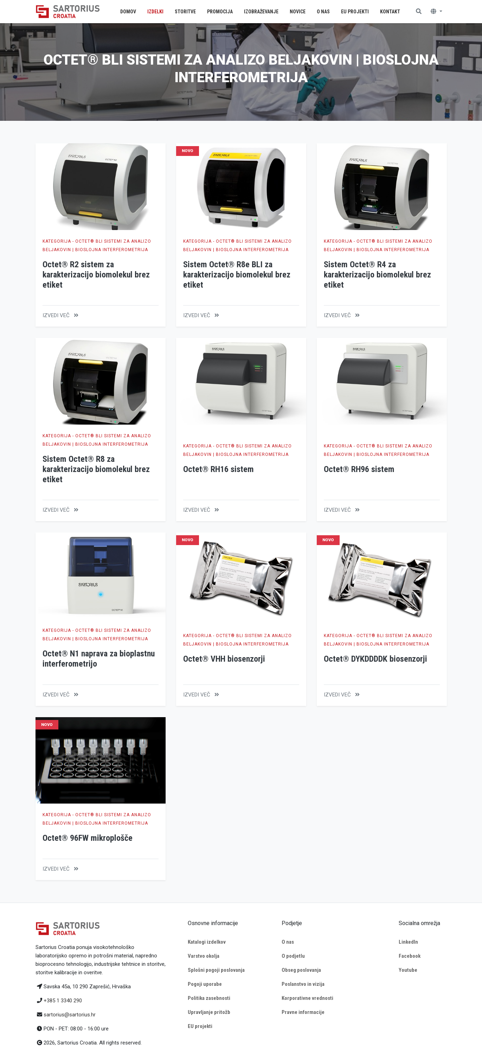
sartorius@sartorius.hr (70, 1014)
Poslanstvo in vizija (303, 984)
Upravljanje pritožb (209, 1012)
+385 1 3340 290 (63, 1000)
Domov (128, 11)
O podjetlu (293, 956)
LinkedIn (408, 942)
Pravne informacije (303, 1012)
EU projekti (200, 1026)
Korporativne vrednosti (307, 998)
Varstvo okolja (203, 956)
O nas (288, 942)
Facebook (409, 956)
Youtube (408, 970)
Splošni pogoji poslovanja (216, 970)
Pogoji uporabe (205, 984)
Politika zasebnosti (209, 998)
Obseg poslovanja (301, 970)
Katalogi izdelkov (207, 942)
